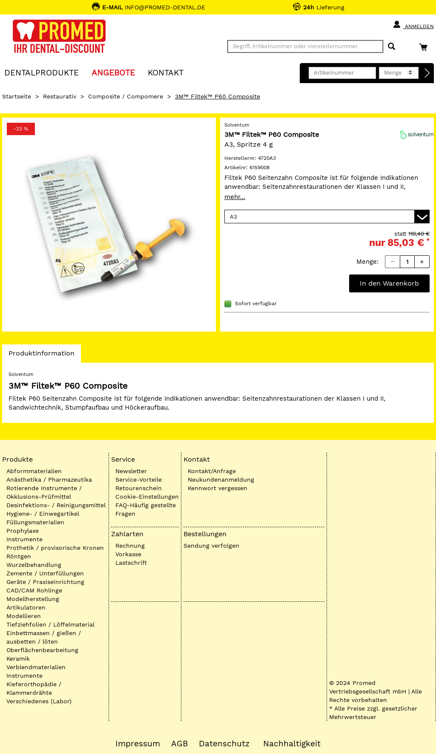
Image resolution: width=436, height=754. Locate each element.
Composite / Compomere (125, 96)
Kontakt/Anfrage (212, 471)
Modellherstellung (32, 598)
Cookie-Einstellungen (147, 496)
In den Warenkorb (389, 283)
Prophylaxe (22, 530)
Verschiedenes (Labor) (39, 701)
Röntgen (18, 556)
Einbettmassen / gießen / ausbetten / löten (43, 637)
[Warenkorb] (425, 47)
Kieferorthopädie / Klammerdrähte (33, 688)
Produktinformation (41, 355)
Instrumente (24, 539)
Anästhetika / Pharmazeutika (49, 479)
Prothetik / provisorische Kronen (55, 547)
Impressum (137, 743)
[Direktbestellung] (427, 73)
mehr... (234, 197)
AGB (179, 743)
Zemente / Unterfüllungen (45, 573)
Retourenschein (138, 488)
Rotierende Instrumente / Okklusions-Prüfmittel (44, 492)
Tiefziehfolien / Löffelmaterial (50, 624)
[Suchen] (391, 47)
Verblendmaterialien (36, 667)
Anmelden (413, 24)
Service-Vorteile (138, 479)
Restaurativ (59, 96)
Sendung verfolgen (211, 545)
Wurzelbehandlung (33, 564)
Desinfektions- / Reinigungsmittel (56, 505)
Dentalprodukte (41, 72)
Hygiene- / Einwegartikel (42, 513)
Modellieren (23, 615)
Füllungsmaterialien (35, 522)
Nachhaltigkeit (292, 743)
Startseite (16, 96)
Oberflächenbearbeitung (42, 650)
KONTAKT (166, 72)
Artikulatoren (26, 607)
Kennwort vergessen (217, 488)
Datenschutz (224, 743)
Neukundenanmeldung (221, 479)
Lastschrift (131, 562)
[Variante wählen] (327, 216)
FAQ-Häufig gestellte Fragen (145, 509)
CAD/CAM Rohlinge (34, 590)
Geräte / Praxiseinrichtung (45, 581)
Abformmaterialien (34, 471)
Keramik (18, 658)
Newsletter (131, 471)
